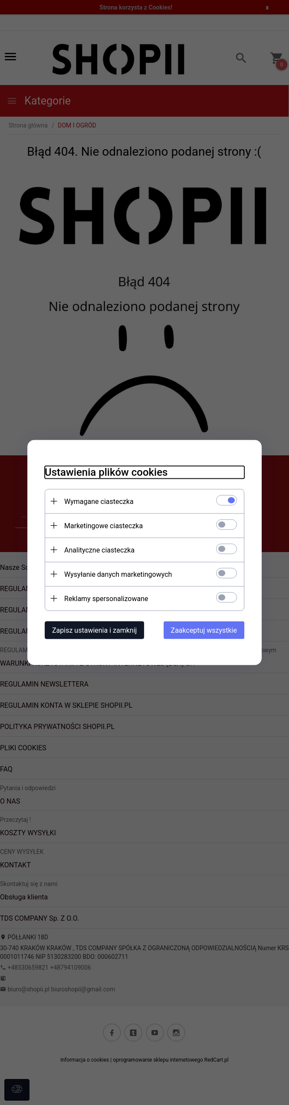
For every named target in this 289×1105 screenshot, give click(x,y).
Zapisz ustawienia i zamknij (94, 630)
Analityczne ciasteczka (99, 550)
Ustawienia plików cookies (106, 472)
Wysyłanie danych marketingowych (118, 574)
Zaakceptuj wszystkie (204, 630)
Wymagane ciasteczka (99, 501)
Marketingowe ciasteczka (103, 526)
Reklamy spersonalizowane (106, 599)
